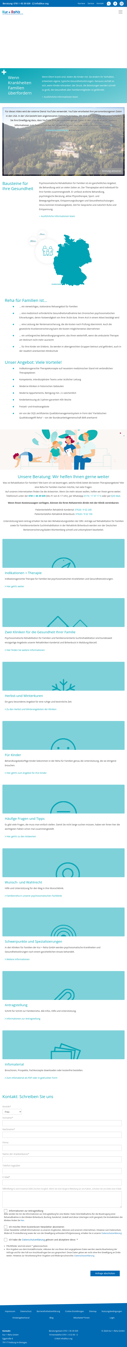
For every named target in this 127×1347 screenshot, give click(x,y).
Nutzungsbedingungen (112, 1311)
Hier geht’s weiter (15, 586)
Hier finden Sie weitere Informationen (25, 650)
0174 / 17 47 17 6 (92, 495)
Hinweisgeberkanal (20, 1317)
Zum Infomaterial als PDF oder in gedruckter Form (31, 1077)
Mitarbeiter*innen (81, 1317)
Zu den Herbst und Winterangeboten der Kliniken (31, 709)
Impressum (10, 1311)
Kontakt (100, 3)
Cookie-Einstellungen (74, 1311)
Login (112, 1317)
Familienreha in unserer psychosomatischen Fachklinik (34, 895)
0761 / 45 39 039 (22, 3)
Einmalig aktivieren (111, 170)
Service (91, 3)
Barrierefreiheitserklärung (48, 1311)
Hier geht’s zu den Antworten (21, 836)
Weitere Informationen (18, 959)
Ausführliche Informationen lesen (60, 96)
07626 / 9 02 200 (83, 509)
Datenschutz (26, 1311)
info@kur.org (42, 3)
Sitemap (92, 1311)
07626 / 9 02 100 (84, 514)
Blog (51, 1317)
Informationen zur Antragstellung (23, 1018)
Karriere (81, 3)
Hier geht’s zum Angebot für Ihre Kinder (26, 772)
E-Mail (117, 495)
